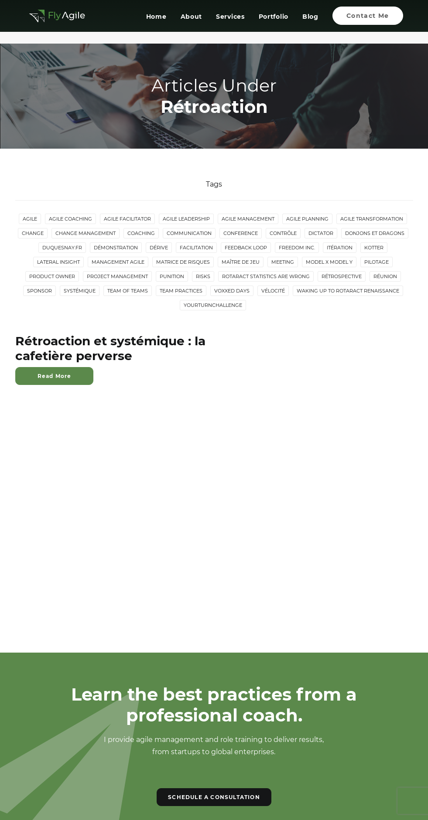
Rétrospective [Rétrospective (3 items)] (342, 277)
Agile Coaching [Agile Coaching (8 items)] (70, 219)
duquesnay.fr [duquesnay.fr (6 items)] (62, 248)
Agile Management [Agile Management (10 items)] (248, 219)
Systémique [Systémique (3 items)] (80, 291)
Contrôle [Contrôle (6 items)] (283, 234)
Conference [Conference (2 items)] (240, 234)
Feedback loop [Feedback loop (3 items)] (246, 248)
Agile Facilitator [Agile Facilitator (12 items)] (127, 219)
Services (230, 23)
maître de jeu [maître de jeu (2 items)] (241, 262)
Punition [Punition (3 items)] (172, 277)
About (191, 23)
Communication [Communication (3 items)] (189, 234)
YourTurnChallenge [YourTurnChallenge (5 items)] (213, 306)
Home (156, 23)
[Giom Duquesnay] (51, 22)
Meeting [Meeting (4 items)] (282, 262)
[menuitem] (159, 22)
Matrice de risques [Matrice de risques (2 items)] (183, 262)
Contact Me (48, 726)
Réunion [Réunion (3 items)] (385, 277)
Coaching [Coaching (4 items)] (141, 234)
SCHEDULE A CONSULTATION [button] (214, 578)
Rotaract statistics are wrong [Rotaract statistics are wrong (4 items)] (266, 277)
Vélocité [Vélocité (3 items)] (273, 291)
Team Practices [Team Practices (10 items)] (181, 291)
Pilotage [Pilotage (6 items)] (376, 262)
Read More (55, 376)
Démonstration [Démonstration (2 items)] (116, 248)
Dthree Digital (243, 799)
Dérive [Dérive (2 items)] (159, 248)
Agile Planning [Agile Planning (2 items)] (307, 219)
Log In (40, 757)
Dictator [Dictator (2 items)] (320, 234)
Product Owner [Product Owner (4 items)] (52, 277)
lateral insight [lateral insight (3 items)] (58, 262)
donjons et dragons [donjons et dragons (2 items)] (374, 234)
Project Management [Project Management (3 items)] (117, 277)
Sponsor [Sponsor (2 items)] (39, 291)
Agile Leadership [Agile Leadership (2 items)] (186, 219)
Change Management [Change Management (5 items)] (85, 234)
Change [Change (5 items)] (33, 234)
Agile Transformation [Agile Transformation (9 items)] (371, 219)
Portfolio (273, 23)
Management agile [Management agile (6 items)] (118, 262)
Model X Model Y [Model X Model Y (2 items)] (329, 262)
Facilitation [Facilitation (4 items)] (196, 248)
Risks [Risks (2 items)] (203, 277)
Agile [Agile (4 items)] (30, 219)
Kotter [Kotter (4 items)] (373, 248)
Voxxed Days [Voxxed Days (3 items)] (232, 291)
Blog (310, 23)
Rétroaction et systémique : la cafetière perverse (110, 349)
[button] (176, 686)
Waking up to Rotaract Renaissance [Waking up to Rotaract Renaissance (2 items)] (348, 291)
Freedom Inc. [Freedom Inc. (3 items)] (297, 248)
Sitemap (44, 741)
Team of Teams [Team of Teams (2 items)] (127, 291)
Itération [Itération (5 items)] (340, 248)
